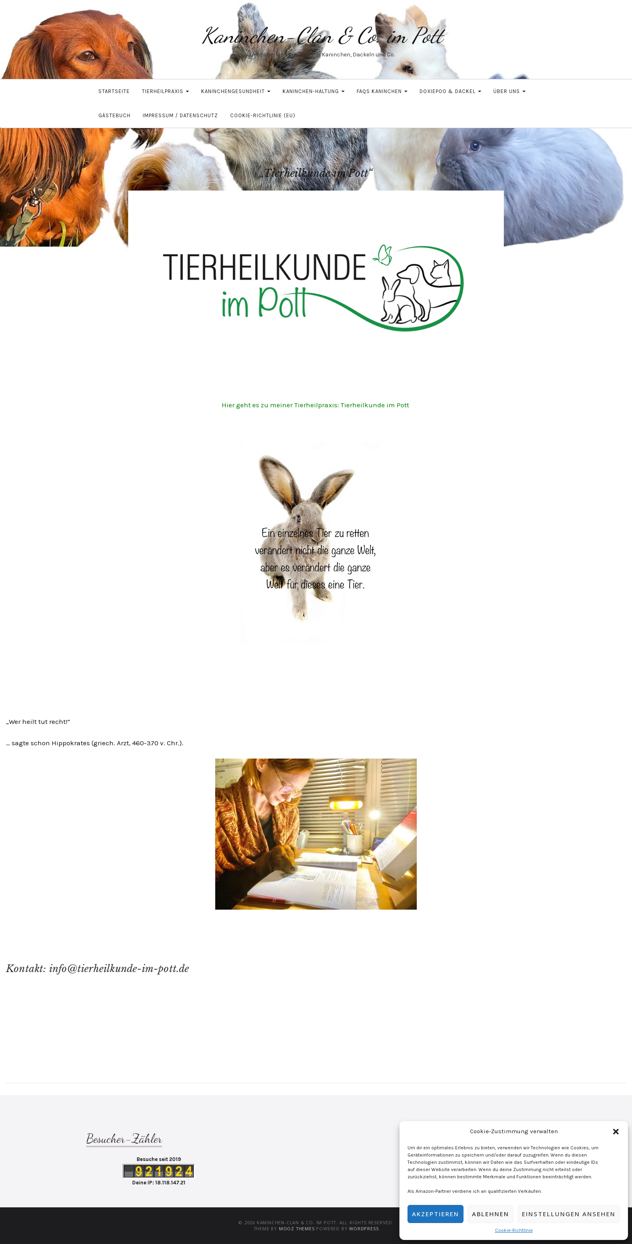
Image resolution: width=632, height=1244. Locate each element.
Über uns (509, 91)
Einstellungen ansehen (568, 1214)
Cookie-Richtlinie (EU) (262, 115)
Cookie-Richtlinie (514, 1230)
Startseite (114, 91)
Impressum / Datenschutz (180, 115)
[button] (616, 1132)
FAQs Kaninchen (382, 91)
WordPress (363, 1228)
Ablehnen (490, 1214)
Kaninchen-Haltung (314, 91)
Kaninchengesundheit (235, 91)
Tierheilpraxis (165, 91)
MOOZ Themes (297, 1228)
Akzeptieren (435, 1214)
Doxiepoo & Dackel (450, 91)
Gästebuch (114, 115)
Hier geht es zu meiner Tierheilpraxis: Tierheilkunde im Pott (316, 405)
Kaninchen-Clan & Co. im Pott (322, 35)
